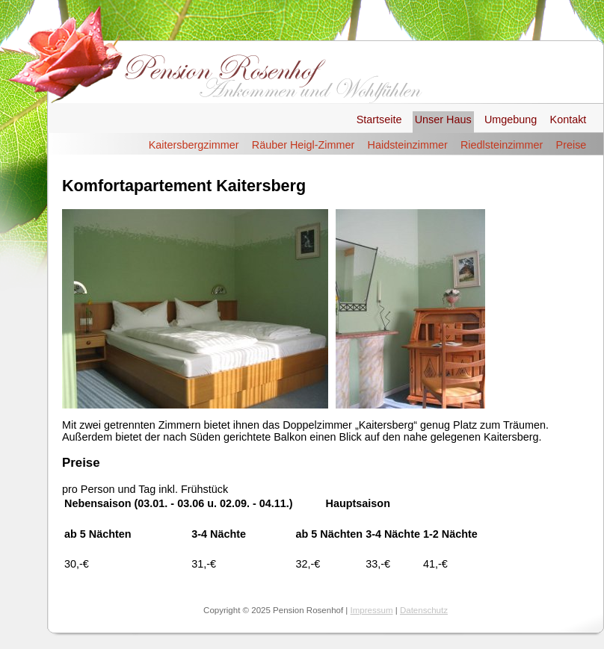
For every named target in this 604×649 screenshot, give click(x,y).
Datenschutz (424, 610)
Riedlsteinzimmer (501, 145)
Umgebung (510, 119)
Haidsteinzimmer (408, 145)
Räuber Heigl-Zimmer (303, 145)
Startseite (379, 119)
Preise (571, 145)
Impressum (372, 610)
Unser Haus (443, 119)
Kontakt (568, 119)
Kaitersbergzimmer (194, 145)
